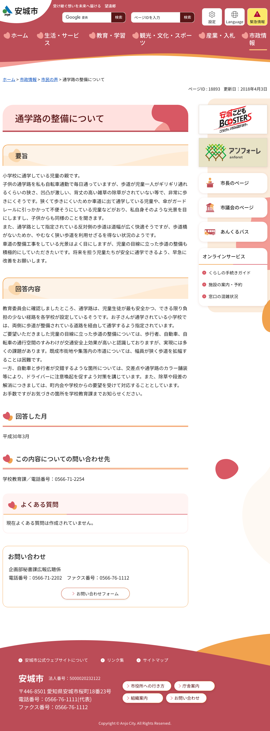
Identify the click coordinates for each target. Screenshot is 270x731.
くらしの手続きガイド (230, 272)
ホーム (9, 79)
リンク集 (115, 660)
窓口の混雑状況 (223, 296)
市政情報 (28, 79)
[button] (212, 17)
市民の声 (49, 79)
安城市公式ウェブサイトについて (56, 660)
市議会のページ (237, 207)
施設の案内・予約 (225, 284)
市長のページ (234, 182)
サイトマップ (155, 660)
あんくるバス (234, 231)
